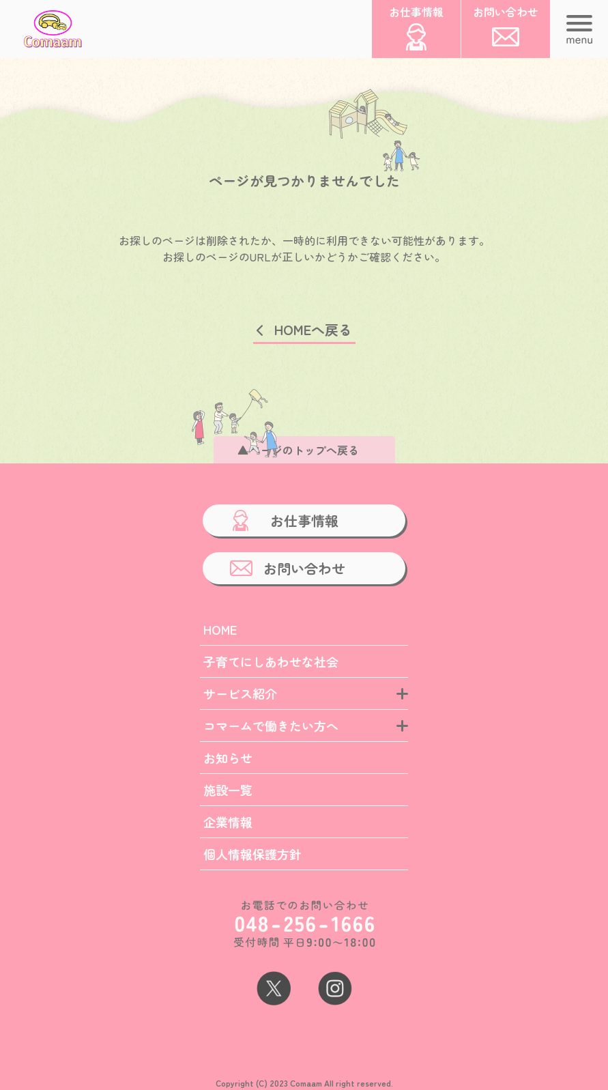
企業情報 (227, 822)
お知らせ (227, 757)
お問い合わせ (304, 568)
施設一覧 (227, 790)
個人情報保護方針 (252, 854)
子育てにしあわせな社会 (270, 661)
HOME (220, 629)
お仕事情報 (304, 520)
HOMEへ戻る (313, 329)
